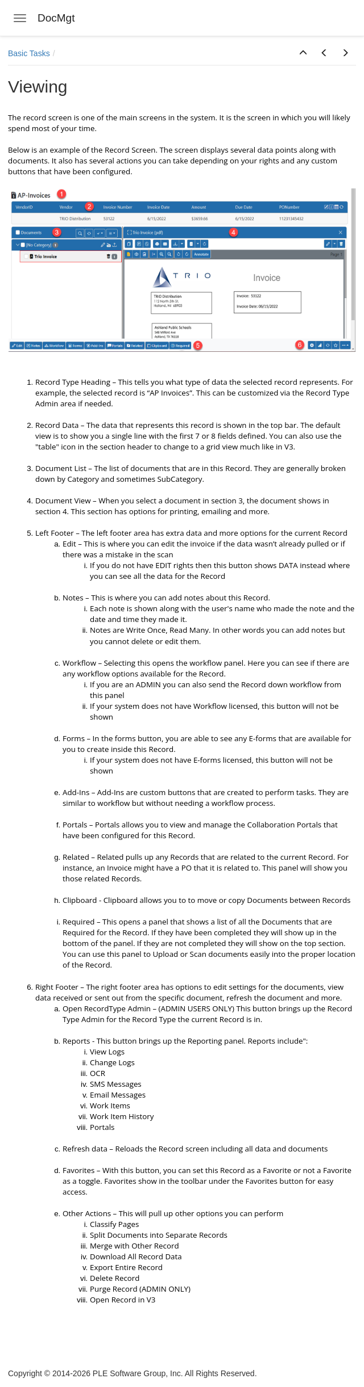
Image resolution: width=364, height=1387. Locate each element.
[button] (303, 53)
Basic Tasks (29, 53)
